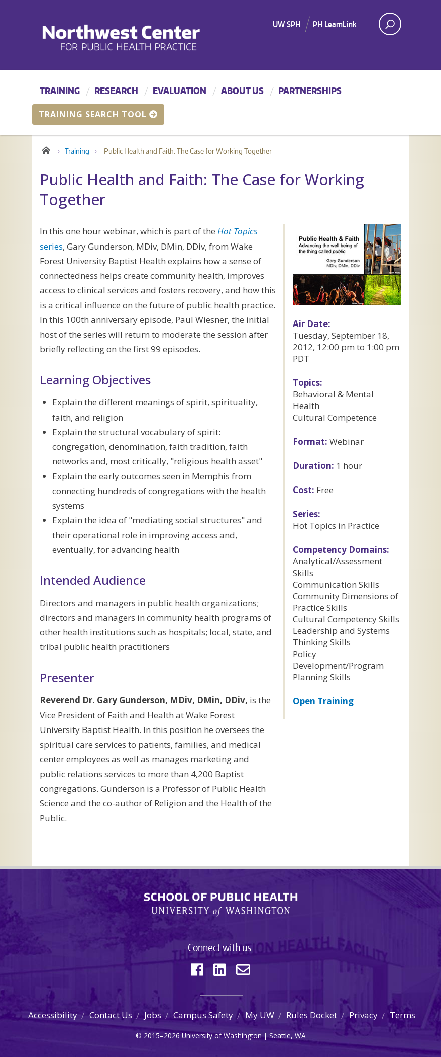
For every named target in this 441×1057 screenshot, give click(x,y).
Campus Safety (203, 1015)
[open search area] (390, 24)
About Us (242, 90)
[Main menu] (220, 102)
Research (116, 90)
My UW (259, 1015)
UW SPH (286, 24)
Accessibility (52, 1015)
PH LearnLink (335, 24)
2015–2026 (162, 1035)
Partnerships (310, 90)
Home (46, 149)
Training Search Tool (98, 114)
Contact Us (110, 1015)
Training (60, 90)
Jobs (152, 1015)
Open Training (323, 701)
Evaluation (179, 90)
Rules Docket (311, 1015)
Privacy (363, 1015)
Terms (402, 1015)
